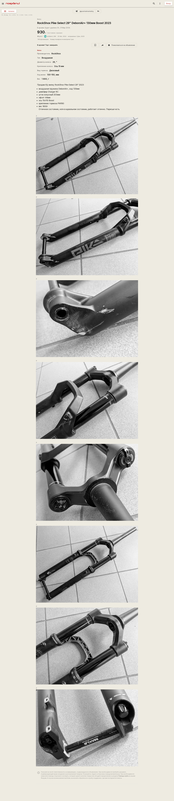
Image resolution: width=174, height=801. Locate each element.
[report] (121, 45)
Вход (168, 3)
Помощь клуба (123, 776)
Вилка (39, 19)
